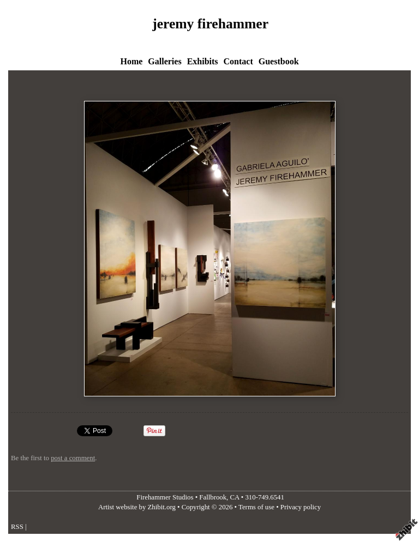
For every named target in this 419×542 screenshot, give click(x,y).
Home (131, 61)
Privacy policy (300, 507)
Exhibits (202, 61)
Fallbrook (212, 497)
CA (235, 497)
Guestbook (279, 61)
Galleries (164, 61)
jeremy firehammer (210, 24)
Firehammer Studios (164, 497)
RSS (17, 527)
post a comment (73, 458)
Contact (238, 61)
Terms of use (256, 507)
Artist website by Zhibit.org (137, 507)
